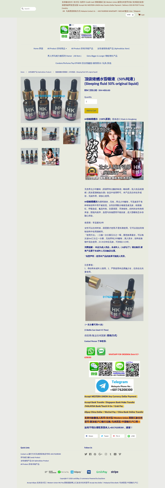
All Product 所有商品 (57, 48)
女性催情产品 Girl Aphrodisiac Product (35, 461)
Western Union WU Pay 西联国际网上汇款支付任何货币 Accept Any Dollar (74, 483)
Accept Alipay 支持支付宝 (36, 483)
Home (22, 72)
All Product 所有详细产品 (82, 48)
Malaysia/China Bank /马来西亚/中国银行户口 (121, 483)
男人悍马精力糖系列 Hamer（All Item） (65, 56)
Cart (142, 15)
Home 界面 (38, 48)
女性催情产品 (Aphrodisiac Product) (39, 72)
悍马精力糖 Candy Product (30, 457)
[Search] (28, 9)
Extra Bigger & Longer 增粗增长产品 (102, 56)
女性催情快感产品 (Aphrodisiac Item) (113, 48)
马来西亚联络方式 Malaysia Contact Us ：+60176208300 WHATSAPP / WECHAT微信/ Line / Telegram (103, 11)
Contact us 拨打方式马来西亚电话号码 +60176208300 (41, 454)
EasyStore (101, 478)
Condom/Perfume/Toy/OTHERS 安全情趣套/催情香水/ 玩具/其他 (83, 63)
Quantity (88, 97)
